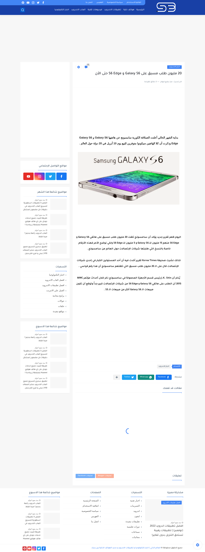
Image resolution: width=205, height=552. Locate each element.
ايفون (137, 516)
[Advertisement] (102, 39)
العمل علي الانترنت (55, 290)
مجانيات (136, 537)
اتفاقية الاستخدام (134, 3)
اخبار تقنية (135, 500)
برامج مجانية (58, 295)
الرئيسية (140, 10)
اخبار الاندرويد (174, 67)
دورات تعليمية (133, 526)
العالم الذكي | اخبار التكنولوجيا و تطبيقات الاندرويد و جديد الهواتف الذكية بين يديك (126, 548)
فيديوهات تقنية (95, 10)
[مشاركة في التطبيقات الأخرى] (116, 377)
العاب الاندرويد (78, 10)
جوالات (61, 301)
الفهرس (99, 3)
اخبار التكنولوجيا (62, 10)
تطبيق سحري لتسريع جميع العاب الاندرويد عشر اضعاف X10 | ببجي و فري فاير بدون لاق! (35, 251)
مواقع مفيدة (58, 311)
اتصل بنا (89, 3)
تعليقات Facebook (85, 476)
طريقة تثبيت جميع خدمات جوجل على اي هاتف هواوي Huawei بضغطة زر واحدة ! (36, 221)
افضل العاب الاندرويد (54, 280)
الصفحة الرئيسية (91, 500)
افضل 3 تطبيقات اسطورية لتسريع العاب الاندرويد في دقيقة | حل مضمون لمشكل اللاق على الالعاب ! (35, 207)
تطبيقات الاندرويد (112, 10)
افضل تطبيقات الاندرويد (53, 285)
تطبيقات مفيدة (133, 521)
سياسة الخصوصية (115, 3)
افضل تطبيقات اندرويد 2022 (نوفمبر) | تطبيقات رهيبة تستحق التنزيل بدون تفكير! (166, 531)
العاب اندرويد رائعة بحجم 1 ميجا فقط (36, 235)
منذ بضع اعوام (40, 200)
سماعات (135, 532)
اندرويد (136, 511)
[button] (164, 377)
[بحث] (22, 10)
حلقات (61, 306)
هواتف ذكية (128, 10)
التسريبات (135, 505)
